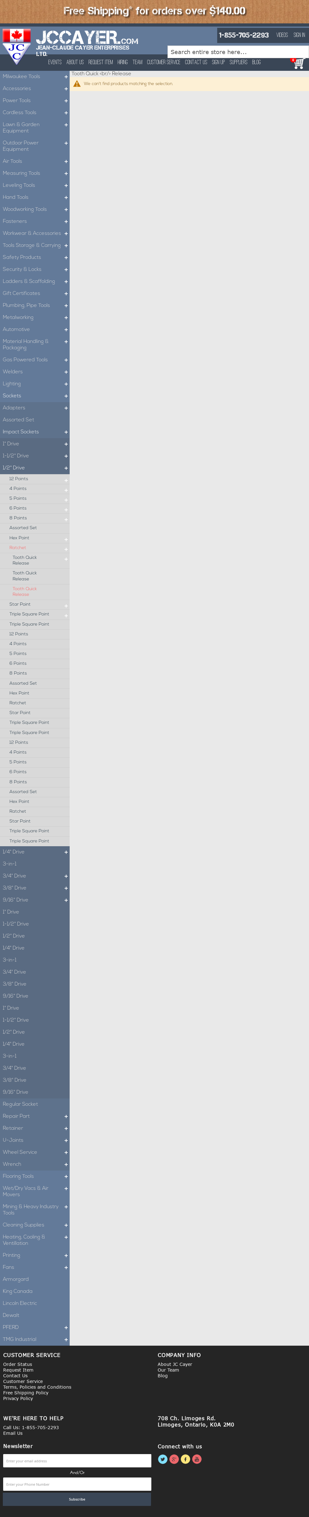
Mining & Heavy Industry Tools (36, 1210)
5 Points (39, 499)
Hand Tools (36, 198)
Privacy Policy (18, 1398)
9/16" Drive (36, 900)
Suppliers (239, 62)
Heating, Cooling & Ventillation (36, 1240)
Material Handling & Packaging (36, 345)
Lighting (36, 384)
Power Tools (36, 101)
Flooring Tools (36, 1177)
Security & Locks (36, 270)
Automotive (36, 330)
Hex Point (39, 538)
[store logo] (17, 47)
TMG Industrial (36, 1340)
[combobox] (238, 52)
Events (55, 62)
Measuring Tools (36, 174)
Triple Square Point (39, 614)
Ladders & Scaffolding (36, 282)
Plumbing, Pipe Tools (36, 306)
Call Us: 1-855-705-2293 (31, 1427)
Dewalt (11, 1315)
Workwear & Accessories (36, 234)
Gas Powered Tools (36, 360)
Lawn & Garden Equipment (36, 128)
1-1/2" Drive (36, 456)
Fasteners (36, 222)
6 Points (39, 508)
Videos (282, 35)
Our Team (168, 1370)
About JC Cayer (175, 1364)
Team (137, 62)
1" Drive (36, 444)
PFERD (36, 1328)
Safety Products (36, 258)
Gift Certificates (36, 294)
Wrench (36, 1165)
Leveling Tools (36, 186)
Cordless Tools (36, 113)
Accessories (36, 89)
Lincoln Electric (20, 1303)
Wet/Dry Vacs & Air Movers (36, 1192)
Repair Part (36, 1116)
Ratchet (39, 548)
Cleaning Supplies (36, 1225)
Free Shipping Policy (25, 1392)
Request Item (101, 62)
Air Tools (36, 162)
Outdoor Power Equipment (36, 146)
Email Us (12, 1433)
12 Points (39, 479)
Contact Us (196, 62)
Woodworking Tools (36, 210)
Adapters (36, 408)
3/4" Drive (36, 876)
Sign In (299, 35)
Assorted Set (18, 420)
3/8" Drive (36, 888)
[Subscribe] (77, 1499)
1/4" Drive (36, 852)
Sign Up (218, 62)
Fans (36, 1268)
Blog (256, 62)
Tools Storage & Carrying (36, 246)
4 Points (39, 489)
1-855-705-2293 (244, 35)
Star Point (39, 604)
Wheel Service (36, 1153)
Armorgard (16, 1279)
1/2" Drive (36, 468)
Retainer (36, 1128)
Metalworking (36, 318)
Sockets (36, 396)
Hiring (123, 62)
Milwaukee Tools (36, 77)
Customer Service (163, 62)
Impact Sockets (36, 432)
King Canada (18, 1291)
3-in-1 (9, 864)
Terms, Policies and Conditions (37, 1387)
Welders (36, 372)
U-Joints (36, 1141)
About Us (75, 62)
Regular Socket (20, 1104)
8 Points (39, 518)
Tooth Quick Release (41, 560)
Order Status (17, 1364)
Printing (36, 1256)
